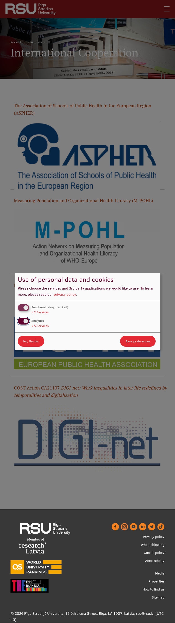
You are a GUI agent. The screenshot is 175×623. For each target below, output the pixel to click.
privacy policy (65, 294)
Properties (157, 581)
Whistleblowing (153, 544)
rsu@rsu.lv (145, 613)
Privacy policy (154, 536)
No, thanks (31, 341)
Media (160, 573)
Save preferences (138, 341)
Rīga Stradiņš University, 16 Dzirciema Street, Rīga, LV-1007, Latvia (79, 613)
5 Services (40, 326)
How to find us (154, 589)
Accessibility (155, 560)
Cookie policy (154, 552)
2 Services (40, 312)
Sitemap (158, 597)
